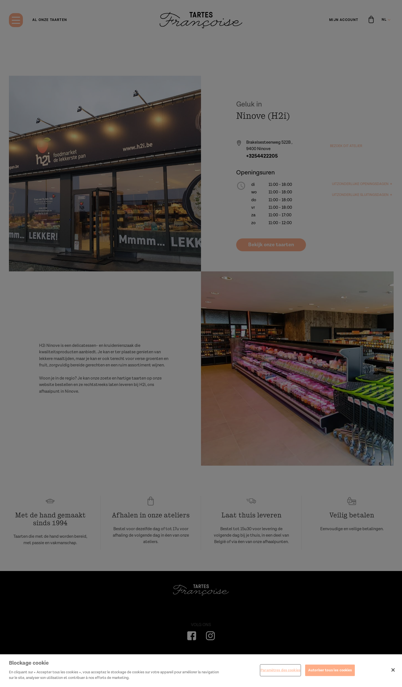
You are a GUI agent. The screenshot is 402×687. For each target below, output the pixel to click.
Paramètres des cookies (280, 676)
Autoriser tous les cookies (330, 676)
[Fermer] (393, 676)
